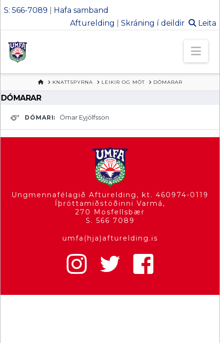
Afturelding (92, 23)
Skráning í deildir (153, 23)
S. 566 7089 (110, 220)
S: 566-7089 (26, 10)
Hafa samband (81, 10)
